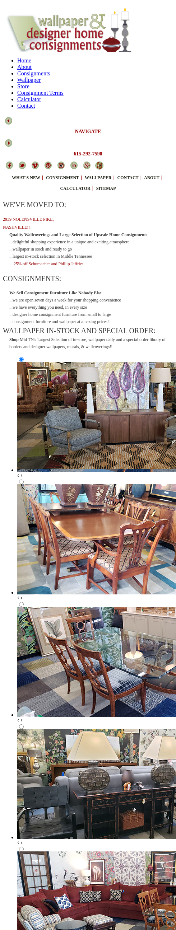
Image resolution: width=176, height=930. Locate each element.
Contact (26, 106)
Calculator (29, 99)
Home (24, 60)
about (151, 177)
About (24, 67)
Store (23, 86)
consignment (62, 177)
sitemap (106, 188)
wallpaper (98, 177)
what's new (26, 177)
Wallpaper (29, 80)
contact (128, 177)
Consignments (33, 73)
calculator (75, 188)
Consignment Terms (40, 93)
